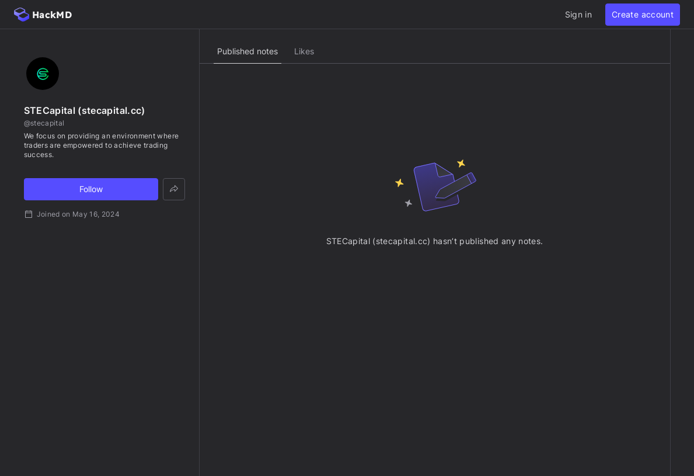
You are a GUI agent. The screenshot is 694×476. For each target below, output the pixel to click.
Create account (643, 14)
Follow (91, 189)
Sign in (578, 14)
